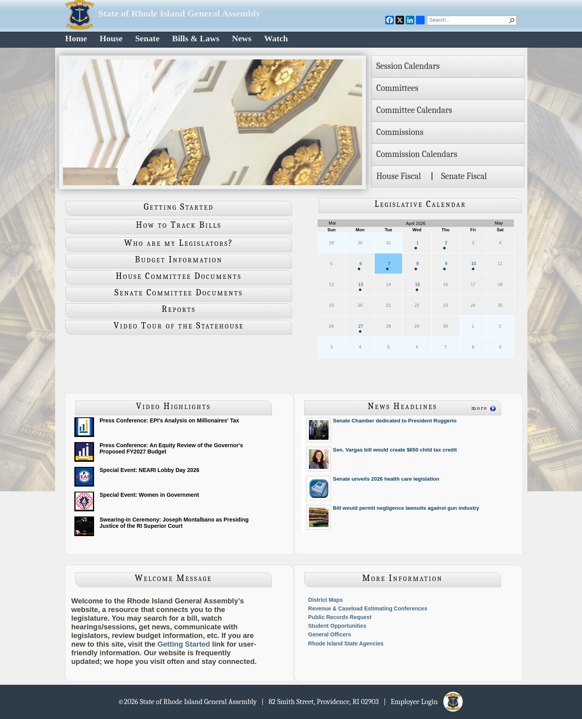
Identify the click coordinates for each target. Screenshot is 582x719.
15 (417, 286)
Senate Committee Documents (179, 293)
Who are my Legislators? (178, 243)
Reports (179, 309)
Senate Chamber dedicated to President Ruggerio (394, 421)
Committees (397, 88)
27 (360, 328)
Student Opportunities (337, 626)
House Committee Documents (179, 276)
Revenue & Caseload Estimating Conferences (367, 608)
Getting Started (179, 207)
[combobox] (468, 19)
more (479, 408)
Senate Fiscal (464, 176)
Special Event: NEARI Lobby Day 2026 (150, 470)
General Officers (329, 634)
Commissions (399, 132)
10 (473, 266)
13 (360, 286)
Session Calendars (408, 66)
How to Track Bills (179, 225)
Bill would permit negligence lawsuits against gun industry (406, 508)
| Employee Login (424, 701)
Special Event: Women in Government (149, 495)
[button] (512, 20)
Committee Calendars (414, 110)
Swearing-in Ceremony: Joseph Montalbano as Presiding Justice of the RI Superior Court (174, 522)
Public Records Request (339, 617)
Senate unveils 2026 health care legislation (386, 479)
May (499, 223)
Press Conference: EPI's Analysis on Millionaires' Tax (169, 420)
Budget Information (179, 259)
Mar (332, 223)
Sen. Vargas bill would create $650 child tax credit (395, 450)
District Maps (325, 600)
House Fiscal (398, 176)
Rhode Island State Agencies (346, 643)
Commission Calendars (416, 154)
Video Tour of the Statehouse (179, 326)
